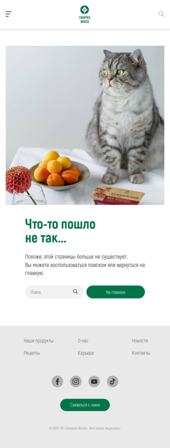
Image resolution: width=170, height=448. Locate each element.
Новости (140, 340)
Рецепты (32, 353)
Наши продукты (39, 340)
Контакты (141, 353)
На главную (116, 292)
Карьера (86, 353)
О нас (83, 340)
